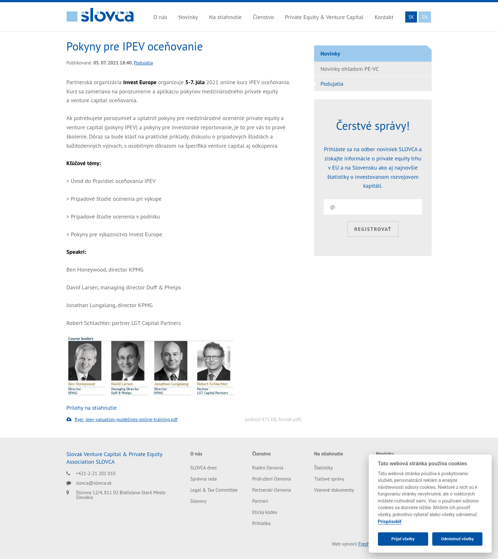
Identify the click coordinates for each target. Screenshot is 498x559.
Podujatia (143, 63)
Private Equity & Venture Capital (324, 17)
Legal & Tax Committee (214, 490)
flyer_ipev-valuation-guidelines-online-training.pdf (122, 419)
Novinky (188, 17)
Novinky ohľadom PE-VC (349, 68)
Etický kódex (265, 512)
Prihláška (261, 523)
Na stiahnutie (225, 17)
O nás (160, 17)
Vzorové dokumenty (334, 490)
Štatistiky (323, 468)
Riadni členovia (267, 468)
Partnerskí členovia (271, 490)
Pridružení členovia (271, 479)
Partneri (260, 501)
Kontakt (383, 17)
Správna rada (203, 479)
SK (411, 17)
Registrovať (372, 229)
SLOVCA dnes (203, 468)
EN (424, 17)
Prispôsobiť (389, 521)
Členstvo (263, 17)
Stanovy (198, 501)
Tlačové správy (329, 479)
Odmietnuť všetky (457, 538)
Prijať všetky (402, 538)
